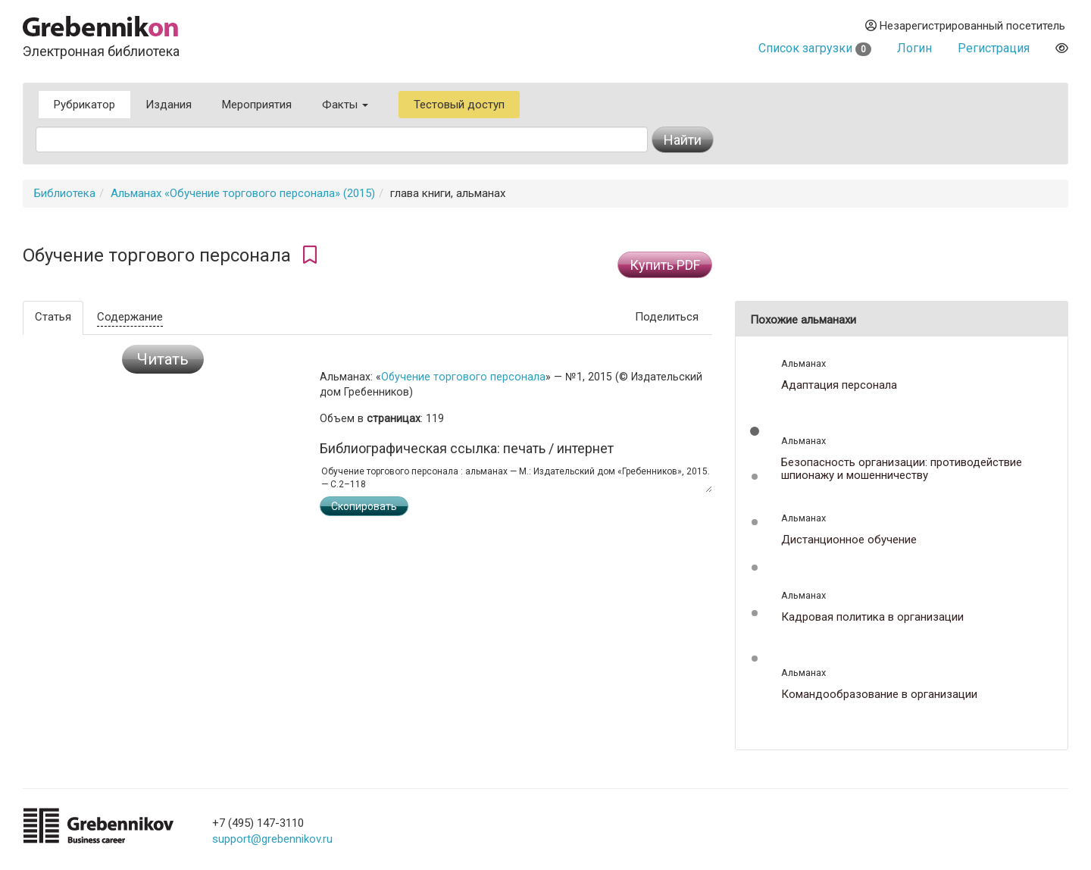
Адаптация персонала (839, 385)
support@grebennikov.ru (272, 839)
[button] (754, 431)
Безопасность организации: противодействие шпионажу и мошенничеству (901, 468)
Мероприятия (257, 104)
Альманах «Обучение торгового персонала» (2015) (243, 193)
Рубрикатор (84, 104)
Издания (168, 104)
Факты (345, 104)
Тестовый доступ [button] (459, 104)
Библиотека (64, 193)
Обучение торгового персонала (463, 377)
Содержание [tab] (130, 317)
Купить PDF (665, 265)
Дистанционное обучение (849, 540)
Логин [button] (914, 48)
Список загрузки (814, 48)
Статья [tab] (53, 317)
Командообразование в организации (879, 694)
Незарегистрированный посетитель (965, 26)
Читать (163, 359)
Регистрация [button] (994, 48)
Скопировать (364, 506)
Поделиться (667, 317)
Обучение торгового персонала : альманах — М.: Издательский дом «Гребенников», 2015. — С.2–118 (516, 478)
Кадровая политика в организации (872, 617)
